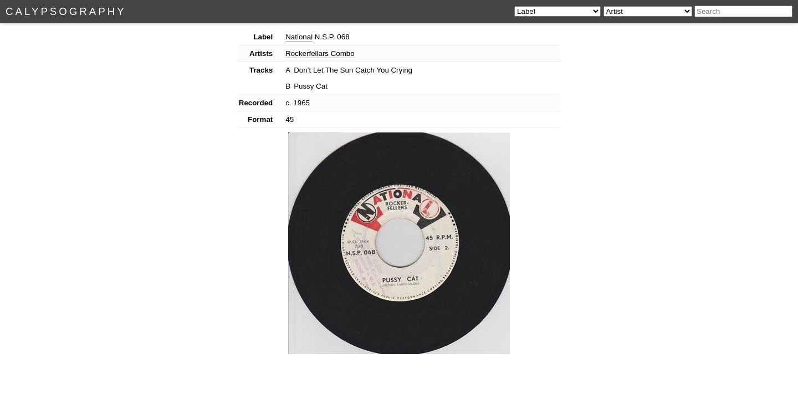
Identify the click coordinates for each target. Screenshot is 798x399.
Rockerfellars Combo (319, 53)
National (299, 37)
